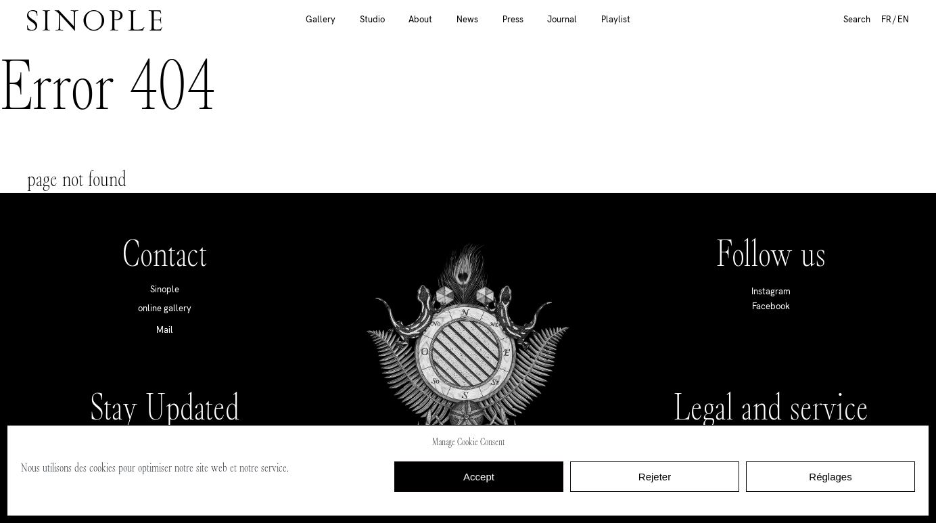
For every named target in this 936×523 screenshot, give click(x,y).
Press (512, 19)
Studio (372, 19)
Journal (562, 19)
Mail (164, 330)
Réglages (830, 476)
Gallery (320, 19)
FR (886, 19)
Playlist (615, 19)
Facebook (771, 306)
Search (856, 19)
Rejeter (654, 476)
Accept (478, 476)
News (467, 19)
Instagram (771, 291)
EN (903, 19)
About (420, 19)
